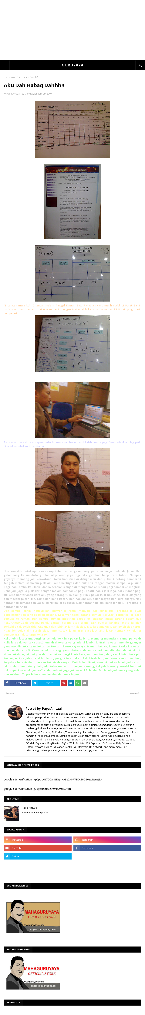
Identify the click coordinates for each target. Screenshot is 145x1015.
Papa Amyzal (13, 93)
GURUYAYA (72, 65)
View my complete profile (35, 812)
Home (7, 77)
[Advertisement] (72, 30)
